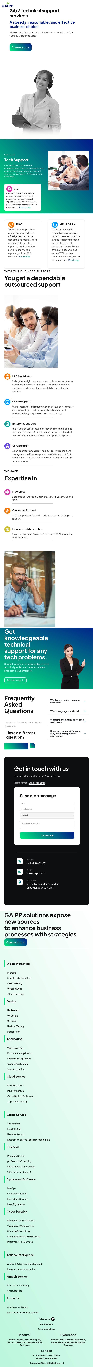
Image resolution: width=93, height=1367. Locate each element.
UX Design (12, 1015)
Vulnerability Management (20, 1225)
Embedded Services (17, 1198)
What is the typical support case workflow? (67, 721)
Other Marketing (15, 994)
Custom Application (17, 1063)
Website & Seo (14, 988)
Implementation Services (20, 1241)
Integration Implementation (21, 1269)
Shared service (14, 1290)
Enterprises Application (19, 1058)
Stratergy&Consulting (18, 1231)
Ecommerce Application (19, 1053)
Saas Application (15, 1069)
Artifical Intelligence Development (24, 1263)
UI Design (12, 1021)
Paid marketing (15, 983)
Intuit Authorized (15, 1090)
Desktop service (15, 1085)
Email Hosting (14, 1129)
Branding (11, 972)
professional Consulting (19, 1161)
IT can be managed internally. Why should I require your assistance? (65, 734)
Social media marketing (19, 978)
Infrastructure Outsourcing (21, 1166)
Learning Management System (22, 1312)
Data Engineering (16, 1204)
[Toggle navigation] (88, 4)
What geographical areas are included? (65, 701)
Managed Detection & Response (23, 1236)
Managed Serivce (16, 1155)
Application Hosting (17, 1101)
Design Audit (13, 1031)
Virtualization (13, 1123)
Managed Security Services (21, 1220)
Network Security (16, 1134)
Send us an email (37, 782)
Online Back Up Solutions (20, 1096)
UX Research (13, 1010)
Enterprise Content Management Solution (28, 1139)
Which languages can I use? (64, 711)
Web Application (15, 1048)
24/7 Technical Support (19, 1171)
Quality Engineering (17, 1193)
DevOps (11, 1188)
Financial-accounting (18, 1285)
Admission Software (17, 1307)
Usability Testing (15, 1026)
